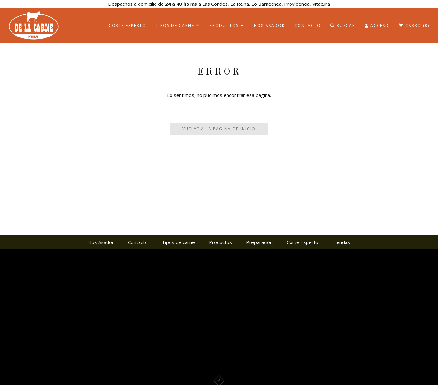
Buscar (342, 25)
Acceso (377, 25)
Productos (227, 25)
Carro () (414, 25)
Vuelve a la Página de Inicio (219, 129)
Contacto (307, 25)
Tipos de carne (178, 25)
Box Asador (269, 25)
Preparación (259, 242)
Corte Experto (127, 25)
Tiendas (341, 242)
